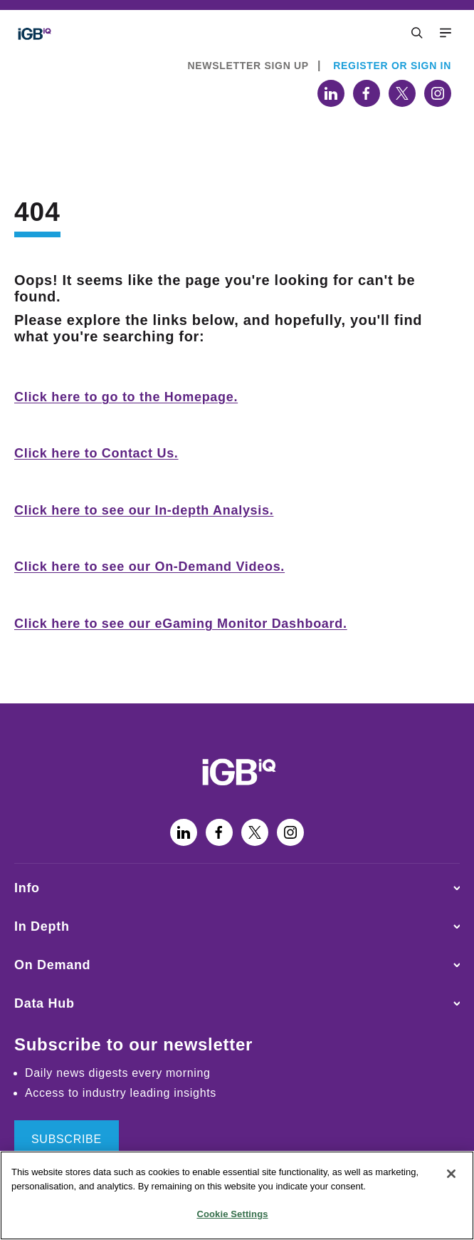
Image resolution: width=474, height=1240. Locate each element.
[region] (237, 1195)
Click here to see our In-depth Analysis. (143, 510)
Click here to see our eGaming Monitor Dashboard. (180, 623)
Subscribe (66, 1139)
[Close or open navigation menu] (417, 33)
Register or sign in (392, 65)
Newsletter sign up (248, 65)
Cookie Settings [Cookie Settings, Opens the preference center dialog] (232, 1214)
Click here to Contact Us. (96, 453)
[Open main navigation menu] (445, 33)
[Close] (451, 1173)
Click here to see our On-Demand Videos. (149, 566)
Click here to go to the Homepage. (126, 397)
